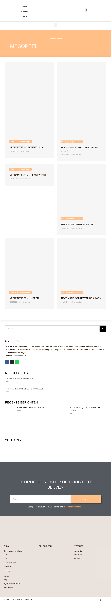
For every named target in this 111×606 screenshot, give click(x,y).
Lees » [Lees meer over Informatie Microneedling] (7, 384)
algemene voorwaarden (73, 510)
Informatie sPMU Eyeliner (79, 224)
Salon (24, 6)
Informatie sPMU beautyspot (29, 175)
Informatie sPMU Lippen (25, 298)
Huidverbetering (55, 39)
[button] (86, 10)
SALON (7, 549)
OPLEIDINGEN (45, 549)
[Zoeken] (103, 332)
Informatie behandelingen (20, 141)
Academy (25, 11)
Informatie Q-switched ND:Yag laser (24, 392)
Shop (25, 16)
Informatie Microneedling (27, 147)
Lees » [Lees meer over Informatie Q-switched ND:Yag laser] (7, 394)
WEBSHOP (78, 549)
